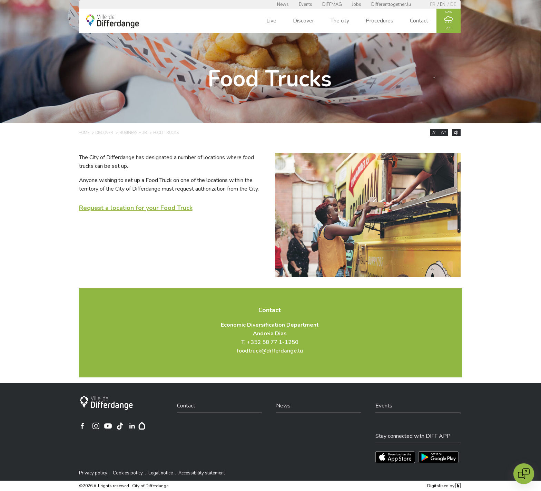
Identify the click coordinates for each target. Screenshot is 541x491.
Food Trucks (166, 132)
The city (340, 21)
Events (305, 4)
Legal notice (160, 473)
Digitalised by (443, 486)
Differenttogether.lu (391, 4)
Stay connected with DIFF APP (413, 436)
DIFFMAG (332, 4)
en (442, 4)
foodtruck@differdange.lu (270, 351)
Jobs (356, 4)
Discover (303, 21)
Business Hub (133, 132)
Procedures (379, 21)
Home (83, 132)
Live (271, 21)
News (283, 4)
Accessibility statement (201, 473)
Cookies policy (128, 473)
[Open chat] (523, 473)
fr (432, 4)
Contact (419, 21)
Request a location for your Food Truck (136, 208)
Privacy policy (93, 473)
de (453, 4)
